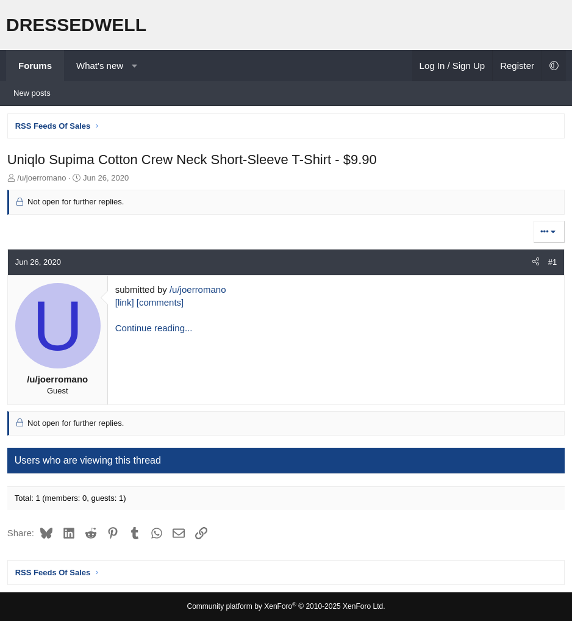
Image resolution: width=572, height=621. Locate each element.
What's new (99, 65)
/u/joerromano (199, 291)
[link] (126, 304)
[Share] (534, 264)
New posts (32, 93)
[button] (134, 65)
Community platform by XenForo (286, 606)
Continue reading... (156, 330)
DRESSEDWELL (76, 25)
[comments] (162, 304)
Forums (35, 65)
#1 (550, 263)
